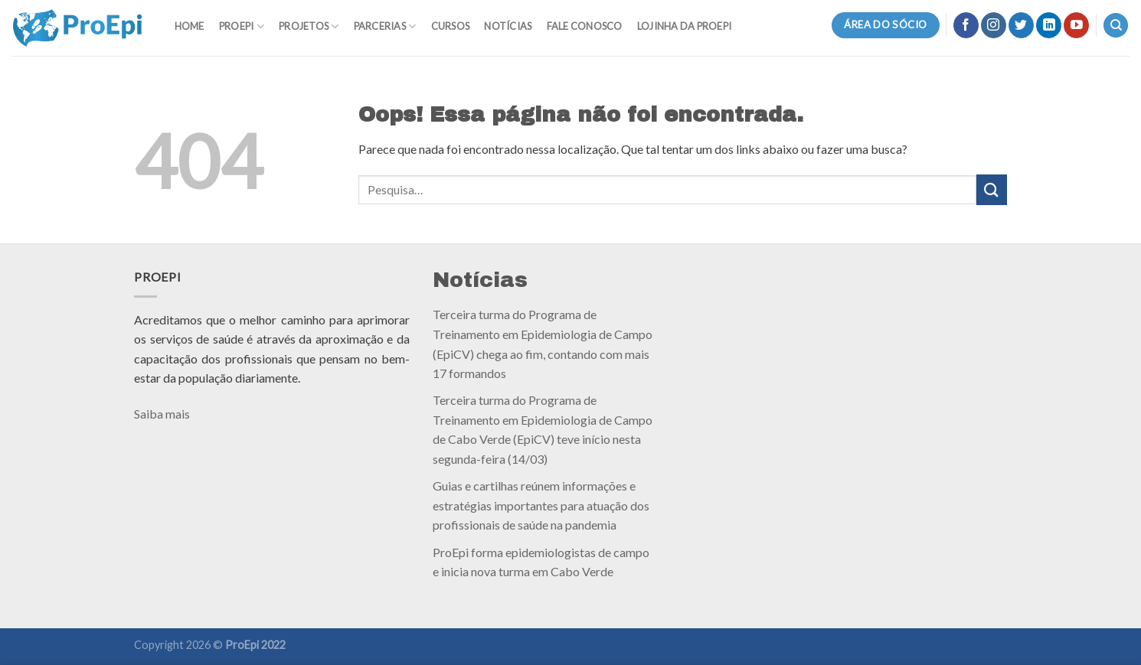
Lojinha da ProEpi (684, 26)
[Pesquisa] (1115, 25)
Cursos (450, 26)
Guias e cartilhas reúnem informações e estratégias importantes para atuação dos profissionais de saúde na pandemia (541, 505)
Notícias (507, 26)
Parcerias (385, 26)
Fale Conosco (585, 26)
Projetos (309, 26)
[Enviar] (991, 189)
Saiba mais (162, 413)
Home (189, 26)
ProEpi (241, 26)
